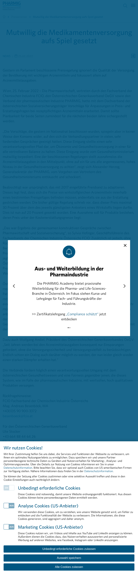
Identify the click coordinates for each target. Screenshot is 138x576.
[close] (125, 245)
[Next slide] (124, 286)
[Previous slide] (14, 286)
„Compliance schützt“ (82, 314)
